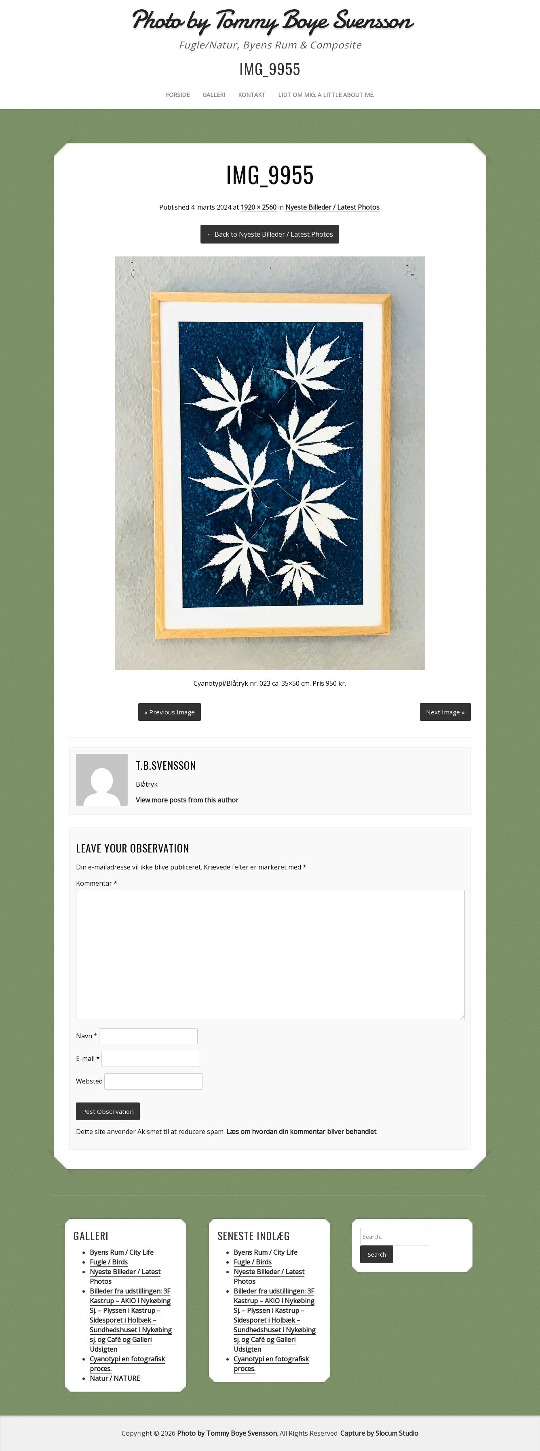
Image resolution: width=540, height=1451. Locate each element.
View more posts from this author (187, 798)
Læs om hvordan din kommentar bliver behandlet (301, 1131)
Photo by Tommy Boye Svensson (227, 1433)
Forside (178, 95)
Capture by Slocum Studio (379, 1433)
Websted (89, 1080)
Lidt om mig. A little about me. (326, 95)
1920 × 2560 (258, 207)
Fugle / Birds (109, 1262)
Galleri (213, 95)
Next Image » (445, 710)
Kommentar (96, 882)
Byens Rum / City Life (122, 1252)
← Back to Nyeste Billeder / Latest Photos (270, 234)
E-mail (88, 1057)
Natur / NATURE (115, 1378)
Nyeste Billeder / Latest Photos (332, 207)
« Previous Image (169, 710)
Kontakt (251, 95)
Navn (86, 1035)
